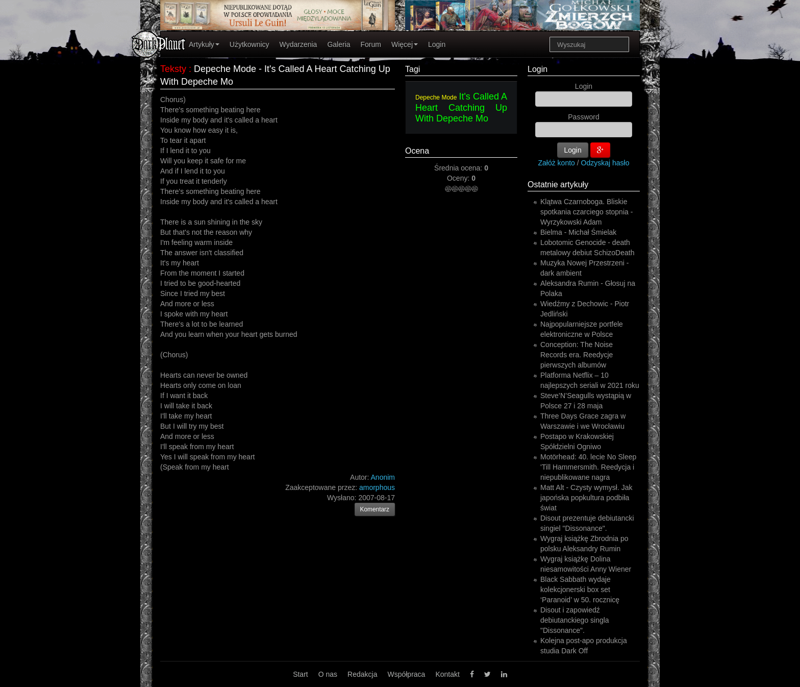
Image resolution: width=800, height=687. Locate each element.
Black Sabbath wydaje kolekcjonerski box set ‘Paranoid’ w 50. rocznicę (579, 589)
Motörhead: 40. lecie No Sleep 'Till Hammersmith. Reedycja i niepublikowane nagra (588, 467)
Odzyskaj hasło (605, 163)
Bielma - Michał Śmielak (578, 232)
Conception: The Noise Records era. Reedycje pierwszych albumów (576, 354)
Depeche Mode (436, 97)
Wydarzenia (298, 44)
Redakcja (362, 674)
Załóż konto (556, 163)
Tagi (412, 69)
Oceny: (459, 178)
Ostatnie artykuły (558, 184)
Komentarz (375, 509)
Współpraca (406, 674)
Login (436, 44)
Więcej (404, 44)
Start (300, 674)
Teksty (173, 69)
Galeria (338, 44)
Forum (371, 44)
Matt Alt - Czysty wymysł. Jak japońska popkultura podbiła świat (586, 497)
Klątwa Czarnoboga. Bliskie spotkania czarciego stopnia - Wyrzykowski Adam (586, 212)
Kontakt (447, 674)
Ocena (417, 150)
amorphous (377, 487)
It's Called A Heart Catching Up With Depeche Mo (461, 107)
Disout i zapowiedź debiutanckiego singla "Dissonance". (574, 620)
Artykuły (204, 44)
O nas (327, 674)
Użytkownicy (249, 44)
